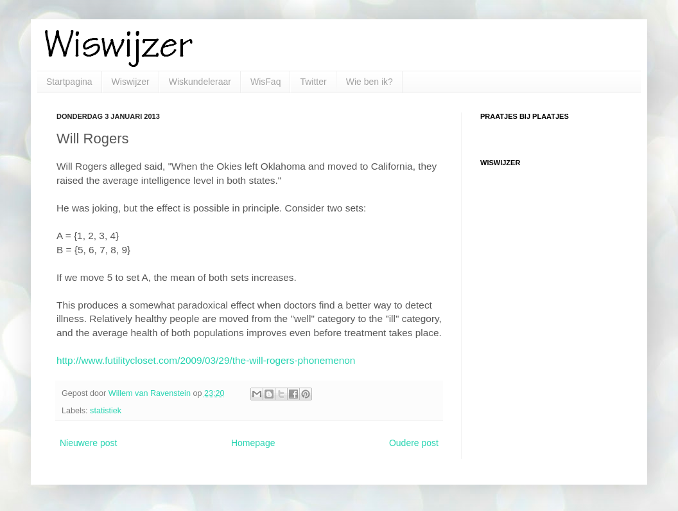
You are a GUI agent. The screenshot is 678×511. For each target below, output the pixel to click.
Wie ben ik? (369, 81)
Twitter (313, 81)
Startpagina (69, 81)
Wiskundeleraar (200, 81)
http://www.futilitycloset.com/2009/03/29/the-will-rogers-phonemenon (205, 360)
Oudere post (414, 443)
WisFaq (265, 81)
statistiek (105, 410)
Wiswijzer (131, 81)
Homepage (253, 443)
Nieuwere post (88, 443)
